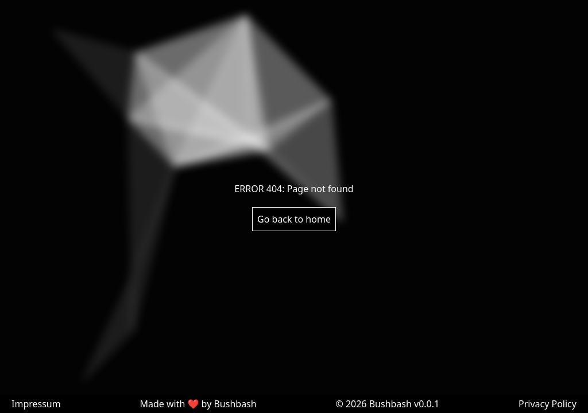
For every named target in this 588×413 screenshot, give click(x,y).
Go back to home (294, 219)
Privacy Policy (548, 404)
